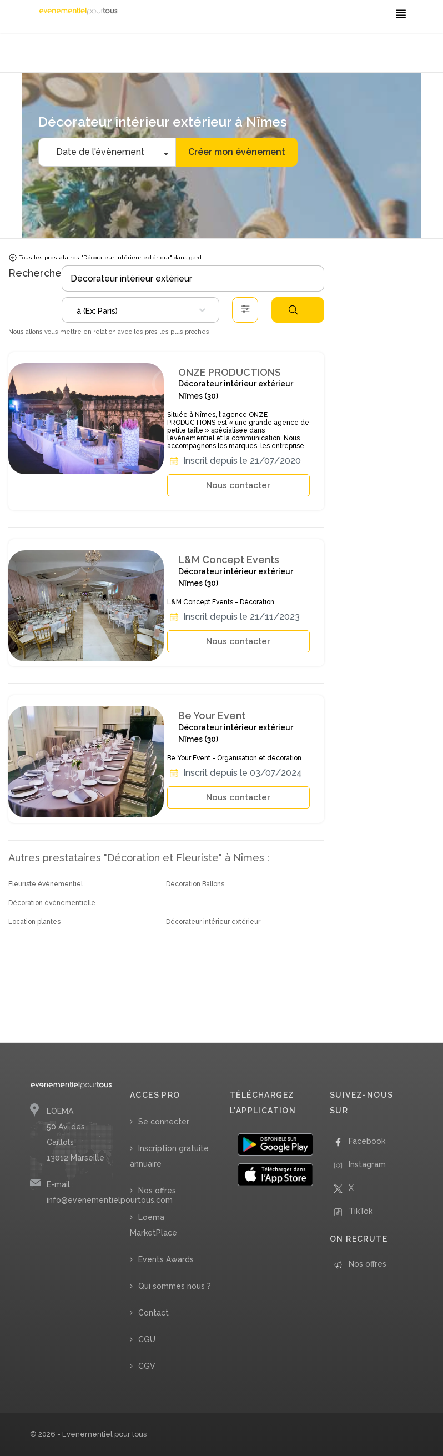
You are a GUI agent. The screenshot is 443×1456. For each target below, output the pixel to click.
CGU (146, 1339)
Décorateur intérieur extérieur (213, 922)
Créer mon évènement (236, 152)
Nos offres (157, 1190)
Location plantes (34, 922)
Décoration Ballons (195, 884)
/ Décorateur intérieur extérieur (174, 54)
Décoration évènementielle (51, 903)
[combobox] (140, 310)
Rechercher (293, 309)
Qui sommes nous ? (174, 1286)
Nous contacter (238, 485)
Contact (153, 1312)
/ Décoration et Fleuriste (92, 54)
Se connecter (163, 1121)
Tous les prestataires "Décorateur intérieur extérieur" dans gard (105, 257)
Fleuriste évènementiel (45, 884)
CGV (146, 1366)
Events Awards (166, 1259)
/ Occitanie (238, 54)
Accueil (44, 54)
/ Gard (264, 54)
